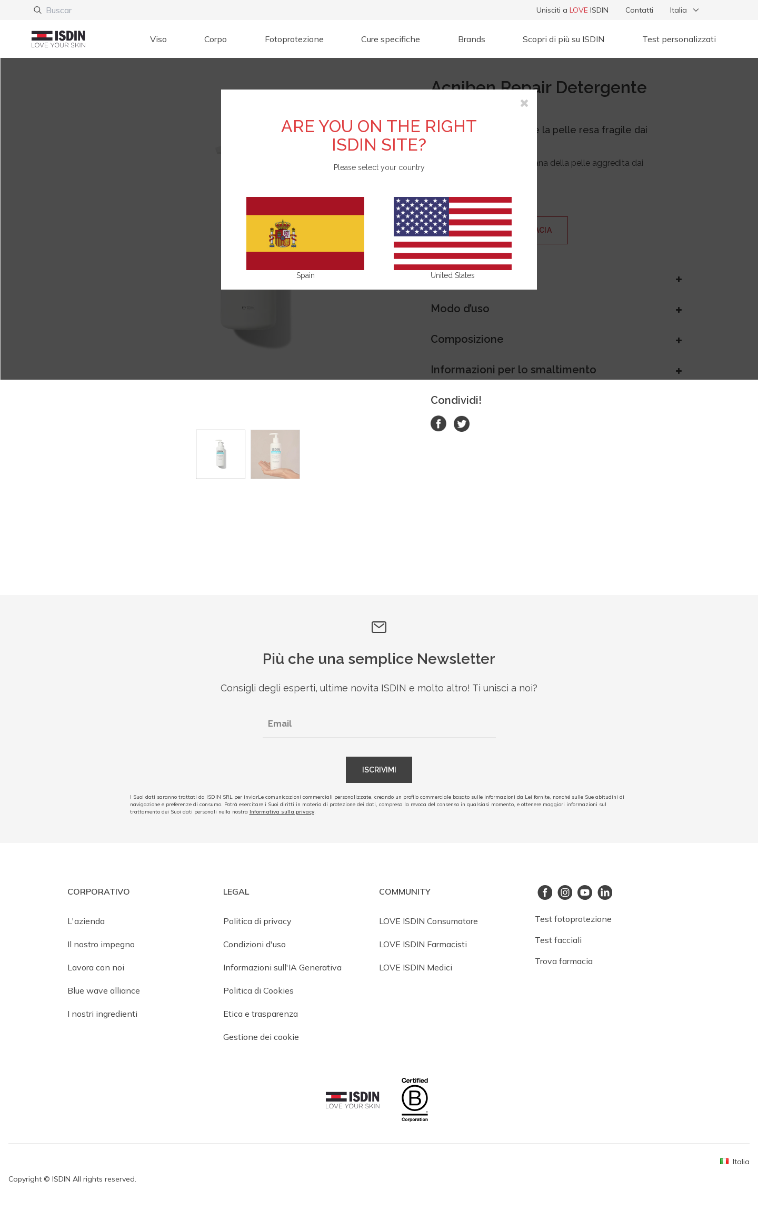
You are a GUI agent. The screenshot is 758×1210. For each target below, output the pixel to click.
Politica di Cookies (258, 990)
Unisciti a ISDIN (572, 10)
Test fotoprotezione (573, 919)
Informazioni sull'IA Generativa (282, 967)
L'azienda (86, 921)
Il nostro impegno (101, 944)
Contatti (639, 10)
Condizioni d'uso (254, 944)
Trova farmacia (564, 961)
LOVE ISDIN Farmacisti (423, 944)
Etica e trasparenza (260, 1013)
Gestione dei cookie (261, 1037)
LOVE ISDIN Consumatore (428, 921)
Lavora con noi (95, 967)
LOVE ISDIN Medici (415, 967)
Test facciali (558, 940)
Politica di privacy (257, 921)
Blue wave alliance (103, 990)
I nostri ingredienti (102, 1013)
